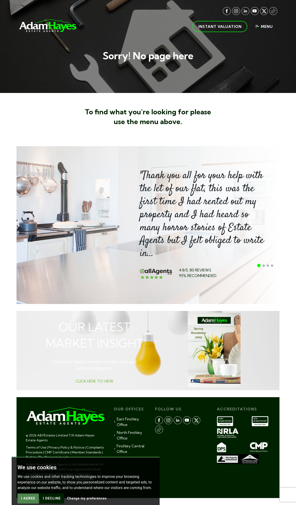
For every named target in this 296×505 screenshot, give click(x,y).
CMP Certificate (57, 452)
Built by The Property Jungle (47, 457)
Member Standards (86, 452)
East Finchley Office (126, 422)
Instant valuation (220, 26)
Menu (264, 26)
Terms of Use (36, 447)
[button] (259, 265)
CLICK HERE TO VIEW (94, 381)
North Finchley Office (128, 435)
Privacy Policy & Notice (66, 447)
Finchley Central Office (129, 449)
